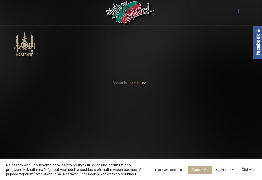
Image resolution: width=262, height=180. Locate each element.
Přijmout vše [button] (199, 170)
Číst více (249, 170)
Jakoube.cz (137, 83)
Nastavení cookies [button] (168, 170)
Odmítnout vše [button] (226, 170)
